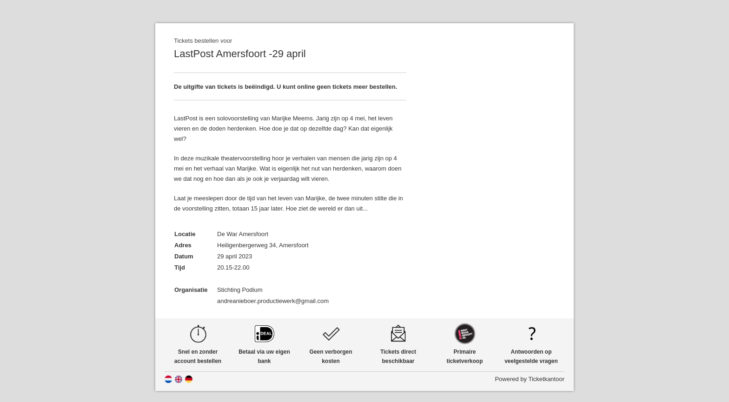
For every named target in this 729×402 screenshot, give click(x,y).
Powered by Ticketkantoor (529, 379)
